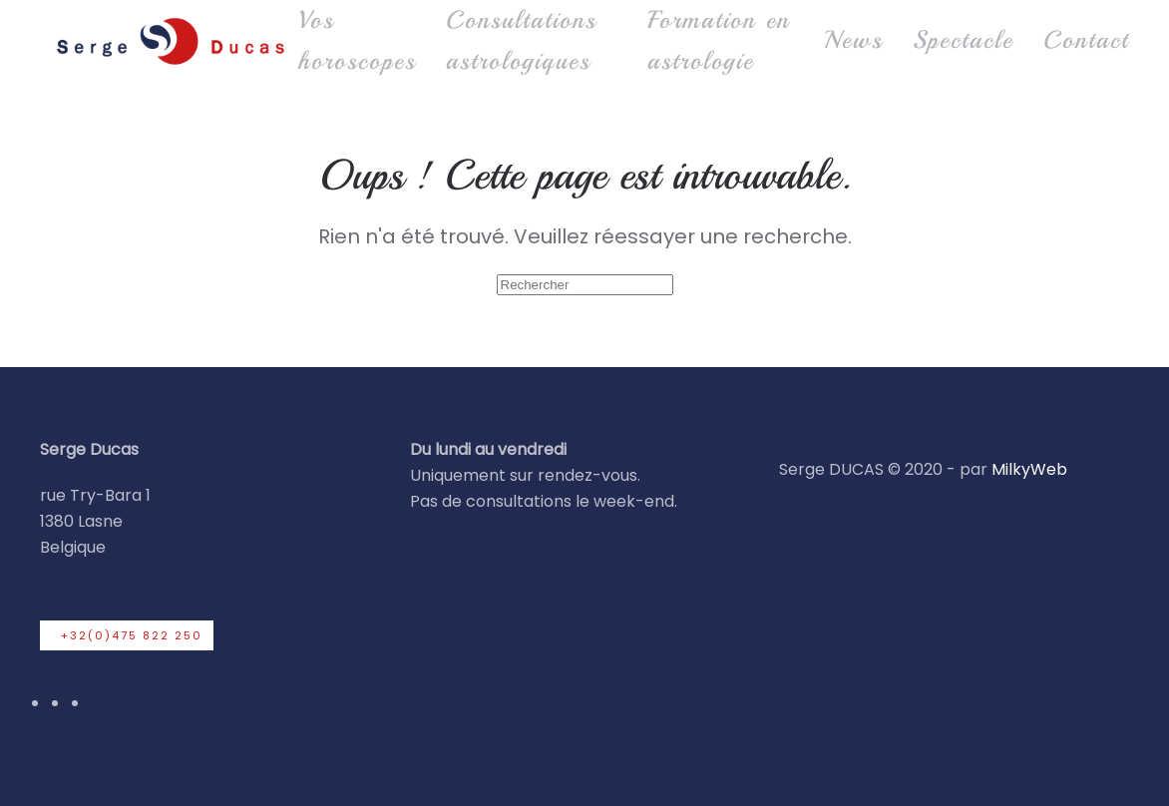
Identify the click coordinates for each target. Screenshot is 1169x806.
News (853, 40)
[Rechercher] (585, 284)
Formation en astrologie (718, 40)
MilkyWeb (1029, 469)
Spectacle (963, 40)
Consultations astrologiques (521, 40)
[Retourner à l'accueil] (169, 41)
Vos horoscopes (357, 40)
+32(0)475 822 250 (131, 635)
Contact (1086, 40)
